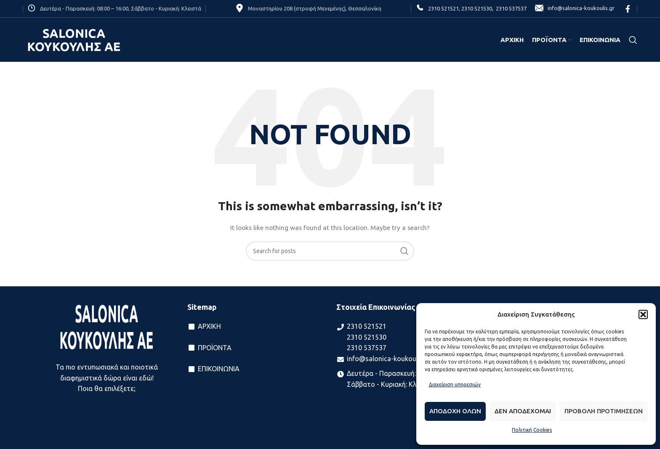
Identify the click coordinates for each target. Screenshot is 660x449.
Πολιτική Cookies (532, 430)
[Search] (633, 40)
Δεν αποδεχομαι (523, 411)
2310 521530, (476, 8)
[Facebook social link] (628, 9)
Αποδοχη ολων (455, 411)
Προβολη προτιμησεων (603, 411)
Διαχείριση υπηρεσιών (455, 384)
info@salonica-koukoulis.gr (575, 8)
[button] (643, 314)
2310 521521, (444, 8)
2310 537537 (510, 8)
